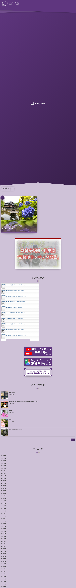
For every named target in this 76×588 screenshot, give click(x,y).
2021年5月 (3, 586)
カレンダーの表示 (34, 340)
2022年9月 (3, 548)
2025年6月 (3, 483)
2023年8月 (3, 523)
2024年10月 (3, 496)
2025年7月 (3, 480)
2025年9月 (3, 475)
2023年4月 (3, 531)
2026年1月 (3, 465)
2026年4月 (3, 458)
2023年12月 (3, 513)
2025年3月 (3, 488)
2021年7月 (3, 581)
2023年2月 (3, 536)
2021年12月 (3, 569)
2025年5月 (3, 485)
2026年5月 (3, 455)
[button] (3, 340)
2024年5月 (3, 506)
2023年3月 (3, 533)
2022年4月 (3, 558)
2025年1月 (3, 493)
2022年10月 (3, 546)
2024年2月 (3, 508)
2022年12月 (3, 541)
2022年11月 (3, 543)
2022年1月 (3, 566)
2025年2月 (3, 490)
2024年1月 (3, 511)
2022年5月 (3, 556)
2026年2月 (3, 463)
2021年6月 (3, 584)
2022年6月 (3, 553)
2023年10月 (3, 518)
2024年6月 (3, 503)
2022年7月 (3, 551)
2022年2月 (3, 564)
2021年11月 (3, 571)
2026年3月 (3, 460)
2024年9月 (3, 498)
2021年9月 (3, 576)
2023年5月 (3, 528)
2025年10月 (3, 473)
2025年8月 (3, 478)
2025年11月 (3, 470)
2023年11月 (3, 516)
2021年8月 (3, 579)
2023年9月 (3, 521)
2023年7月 (3, 526)
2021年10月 (3, 574)
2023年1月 (3, 538)
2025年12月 (3, 468)
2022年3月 (3, 561)
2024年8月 (3, 501)
